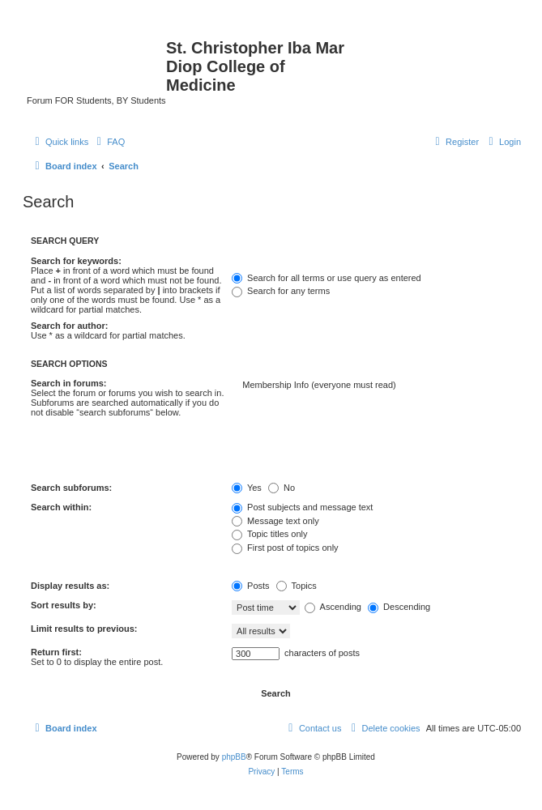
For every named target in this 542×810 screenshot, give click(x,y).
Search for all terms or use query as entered (326, 278)
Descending (399, 607)
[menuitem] (108, 141)
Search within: (61, 507)
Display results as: (70, 585)
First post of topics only (285, 547)
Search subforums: (71, 487)
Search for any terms (281, 291)
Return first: (56, 652)
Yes (247, 487)
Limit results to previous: (84, 628)
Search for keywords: (76, 261)
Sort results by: (63, 605)
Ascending (333, 607)
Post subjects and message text (302, 507)
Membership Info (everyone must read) (376, 385)
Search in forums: (69, 383)
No (281, 487)
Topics (296, 585)
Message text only (275, 521)
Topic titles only (269, 534)
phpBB (234, 756)
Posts (251, 585)
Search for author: (69, 325)
